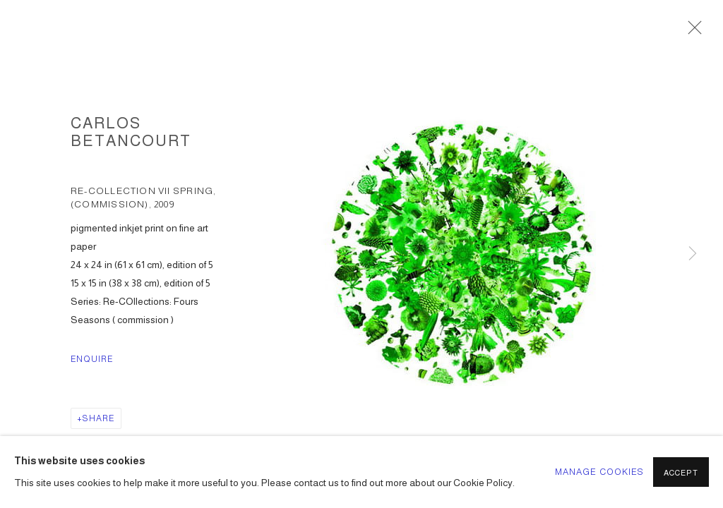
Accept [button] (681, 472)
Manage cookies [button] (600, 472)
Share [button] (98, 418)
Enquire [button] (92, 359)
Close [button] (691, 31)
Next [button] (692, 254)
